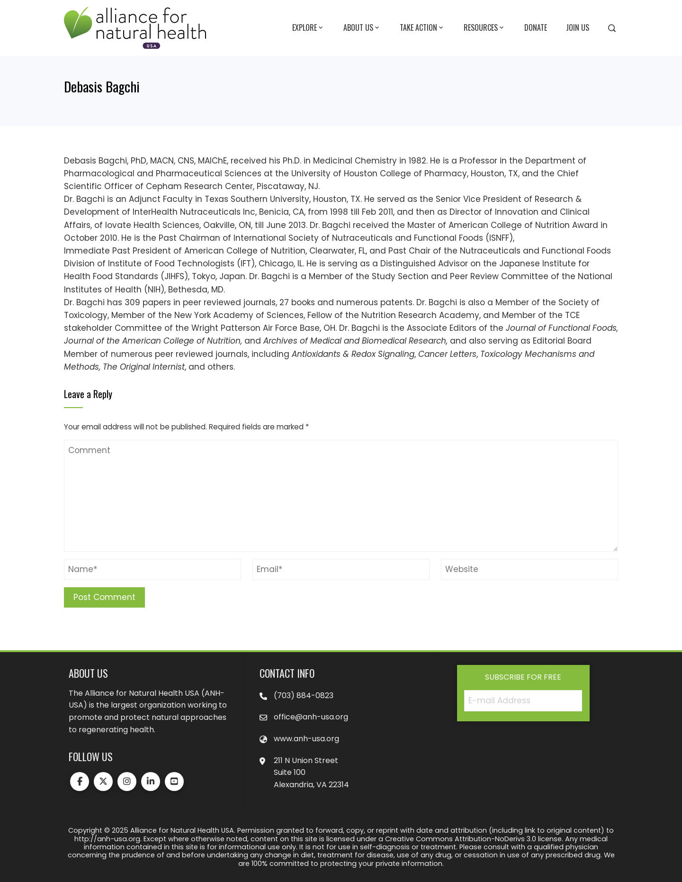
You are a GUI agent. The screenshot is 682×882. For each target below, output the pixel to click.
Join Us (577, 27)
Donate (535, 27)
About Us (362, 28)
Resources (484, 28)
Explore (308, 28)
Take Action (422, 28)
